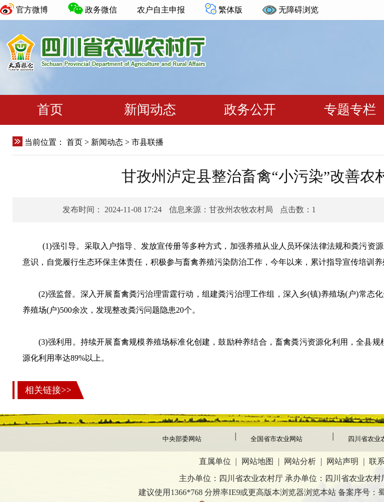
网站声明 (342, 461)
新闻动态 (150, 109)
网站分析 (300, 461)
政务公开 (250, 109)
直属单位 (215, 461)
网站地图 (258, 461)
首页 (50, 109)
